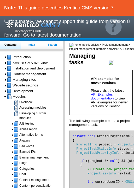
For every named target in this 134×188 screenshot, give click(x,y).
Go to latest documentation (52, 35)
